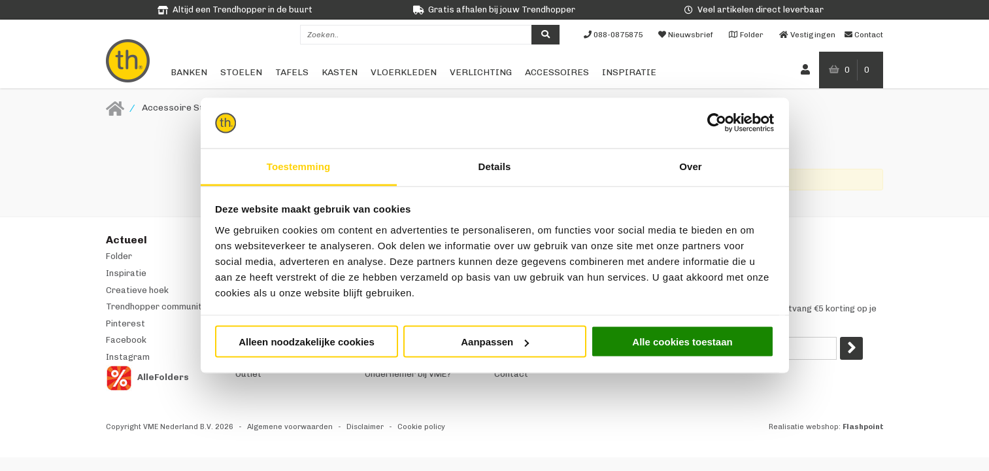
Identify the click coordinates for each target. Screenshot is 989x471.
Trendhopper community (156, 306)
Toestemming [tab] (299, 165)
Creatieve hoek (137, 290)
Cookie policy (421, 427)
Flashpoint (863, 427)
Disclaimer (365, 427)
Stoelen (241, 72)
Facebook (126, 340)
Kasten (340, 72)
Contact (511, 374)
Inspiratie (629, 72)
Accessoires (557, 72)
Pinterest (125, 323)
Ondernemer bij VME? (408, 374)
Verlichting (481, 72)
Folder (119, 256)
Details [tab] (494, 165)
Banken (189, 72)
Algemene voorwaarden (290, 427)
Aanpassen (495, 341)
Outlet (248, 374)
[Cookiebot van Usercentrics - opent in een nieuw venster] (717, 123)
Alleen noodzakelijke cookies (307, 341)
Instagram (128, 357)
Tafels (292, 72)
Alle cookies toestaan (682, 341)
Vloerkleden (404, 72)
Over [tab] (690, 165)
